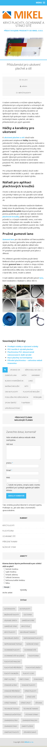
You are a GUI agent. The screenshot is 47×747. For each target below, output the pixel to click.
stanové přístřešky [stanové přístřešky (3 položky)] (12, 691)
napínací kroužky (12, 386)
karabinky (36, 375)
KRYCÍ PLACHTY (25, 93)
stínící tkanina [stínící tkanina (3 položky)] (10, 703)
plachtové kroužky (11, 216)
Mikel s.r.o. (29, 742)
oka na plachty (11, 392)
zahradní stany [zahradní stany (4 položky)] (10, 726)
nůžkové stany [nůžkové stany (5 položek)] (32, 644)
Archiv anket (7, 592)
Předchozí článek (23, 417)
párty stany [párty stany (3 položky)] (24, 679)
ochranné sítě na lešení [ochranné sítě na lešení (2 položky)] (14, 656)
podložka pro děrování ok (16, 397)
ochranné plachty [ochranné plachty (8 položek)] (12, 650)
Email (8, 470)
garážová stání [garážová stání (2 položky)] (28, 620)
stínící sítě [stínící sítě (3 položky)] (31, 697)
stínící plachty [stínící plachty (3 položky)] (30, 691)
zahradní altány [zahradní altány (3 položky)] (11, 720)
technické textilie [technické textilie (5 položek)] (11, 709)
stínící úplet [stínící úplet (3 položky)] (26, 703)
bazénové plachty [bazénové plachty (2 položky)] (11, 615)
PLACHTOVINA (8, 531)
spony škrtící (10, 403)
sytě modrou (11, 572)
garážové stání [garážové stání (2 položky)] (10, 626)
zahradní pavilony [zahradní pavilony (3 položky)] (29, 720)
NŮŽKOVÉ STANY (9, 547)
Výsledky (23, 590)
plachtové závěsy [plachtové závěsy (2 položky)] (33, 668)
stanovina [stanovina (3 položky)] (38, 679)
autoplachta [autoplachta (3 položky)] (9, 609)
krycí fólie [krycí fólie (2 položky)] (25, 626)
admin (24, 86)
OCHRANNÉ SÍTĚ (9, 536)
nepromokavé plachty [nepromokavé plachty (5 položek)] (32, 638)
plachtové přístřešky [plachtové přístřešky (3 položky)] (13, 668)
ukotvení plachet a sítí (14, 137)
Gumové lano (8, 239)
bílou (8, 583)
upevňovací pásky (12, 408)
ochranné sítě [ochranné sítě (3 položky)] (30, 650)
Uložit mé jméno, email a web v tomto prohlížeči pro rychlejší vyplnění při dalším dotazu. (23, 488)
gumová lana (11, 375)
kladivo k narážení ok (14, 381)
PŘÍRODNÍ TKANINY (10, 541)
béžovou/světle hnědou (15, 580)
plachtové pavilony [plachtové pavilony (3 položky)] (12, 662)
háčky (24, 375)
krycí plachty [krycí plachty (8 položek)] (9, 632)
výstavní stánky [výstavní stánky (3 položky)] (31, 714)
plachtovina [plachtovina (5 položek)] (34, 656)
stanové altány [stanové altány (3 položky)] (10, 685)
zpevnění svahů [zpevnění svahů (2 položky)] (30, 732)
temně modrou (12, 569)
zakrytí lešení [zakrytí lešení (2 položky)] (27, 726)
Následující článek (23, 420)
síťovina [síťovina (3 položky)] (38, 703)
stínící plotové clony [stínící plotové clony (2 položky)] (13, 697)
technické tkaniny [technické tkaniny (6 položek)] (30, 709)
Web (8, 477)
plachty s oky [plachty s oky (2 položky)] (28, 673)
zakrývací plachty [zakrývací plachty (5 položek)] (11, 732)
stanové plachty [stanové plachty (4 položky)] (28, 685)
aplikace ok (15, 370)
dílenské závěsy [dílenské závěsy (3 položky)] (10, 620)
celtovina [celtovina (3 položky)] (28, 615)
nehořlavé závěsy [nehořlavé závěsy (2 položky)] (11, 638)
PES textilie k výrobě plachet (20, 349)
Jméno (9, 463)
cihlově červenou (13, 577)
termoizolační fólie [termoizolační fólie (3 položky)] (12, 714)
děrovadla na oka (33, 370)
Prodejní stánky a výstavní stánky (23, 346)
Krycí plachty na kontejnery (20, 357)
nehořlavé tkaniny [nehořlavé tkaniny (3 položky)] (27, 632)
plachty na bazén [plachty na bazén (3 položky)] (11, 673)
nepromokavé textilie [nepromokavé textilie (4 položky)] (13, 644)
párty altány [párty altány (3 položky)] (9, 679)
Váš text (9, 444)
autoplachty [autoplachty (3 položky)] (25, 609)
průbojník (37, 397)
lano (41, 278)
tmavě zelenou (12, 574)
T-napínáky (25, 403)
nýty (26, 386)
